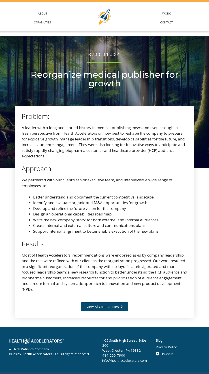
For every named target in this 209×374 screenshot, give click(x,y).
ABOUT (42, 13)
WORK (166, 13)
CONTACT (166, 22)
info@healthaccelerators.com (124, 360)
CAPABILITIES (42, 22)
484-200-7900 (113, 355)
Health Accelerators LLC (40, 354)
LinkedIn (164, 353)
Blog (159, 340)
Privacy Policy (166, 347)
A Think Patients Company (29, 349)
